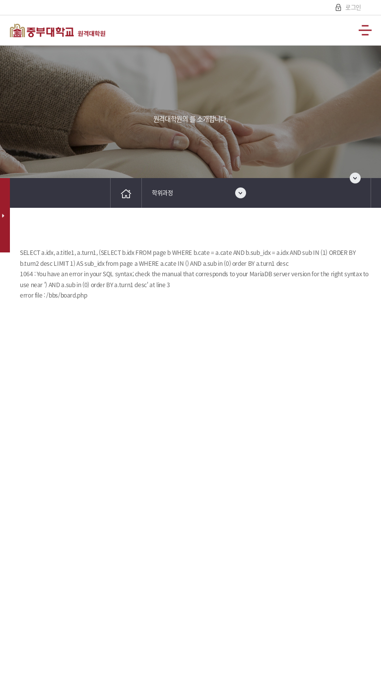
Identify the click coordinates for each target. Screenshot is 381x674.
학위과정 (162, 192)
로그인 (352, 7)
